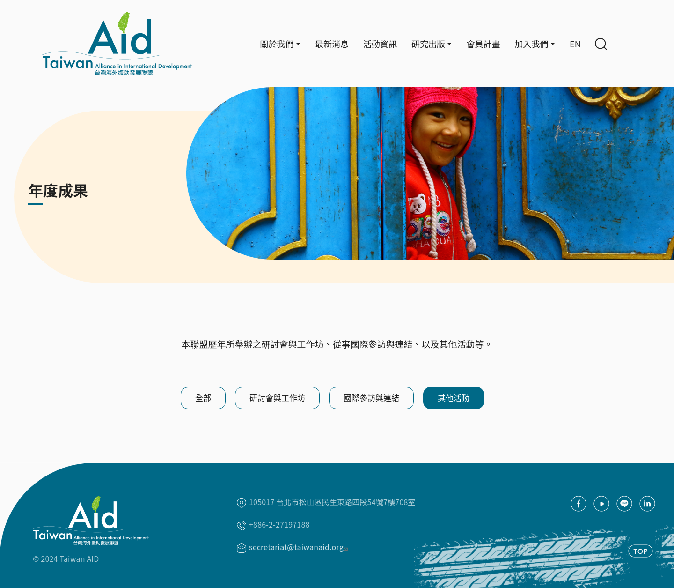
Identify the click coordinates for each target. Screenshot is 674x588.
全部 (203, 397)
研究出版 (428, 43)
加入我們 (531, 43)
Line (624, 504)
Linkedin (647, 504)
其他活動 (453, 397)
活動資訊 (380, 43)
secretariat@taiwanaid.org (299, 546)
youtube (601, 504)
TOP (640, 551)
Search (601, 44)
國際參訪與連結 (371, 397)
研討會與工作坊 (277, 397)
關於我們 (276, 43)
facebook (578, 504)
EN (575, 43)
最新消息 (332, 43)
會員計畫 (483, 43)
